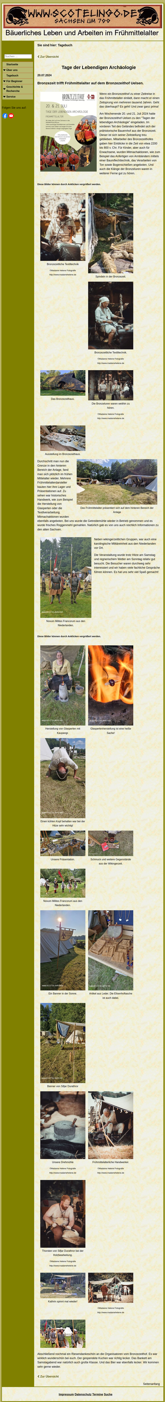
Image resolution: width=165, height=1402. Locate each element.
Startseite (12, 64)
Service (10, 96)
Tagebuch (12, 75)
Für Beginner (14, 81)
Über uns (11, 70)
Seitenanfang (151, 1384)
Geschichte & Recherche (14, 88)
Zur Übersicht (48, 56)
